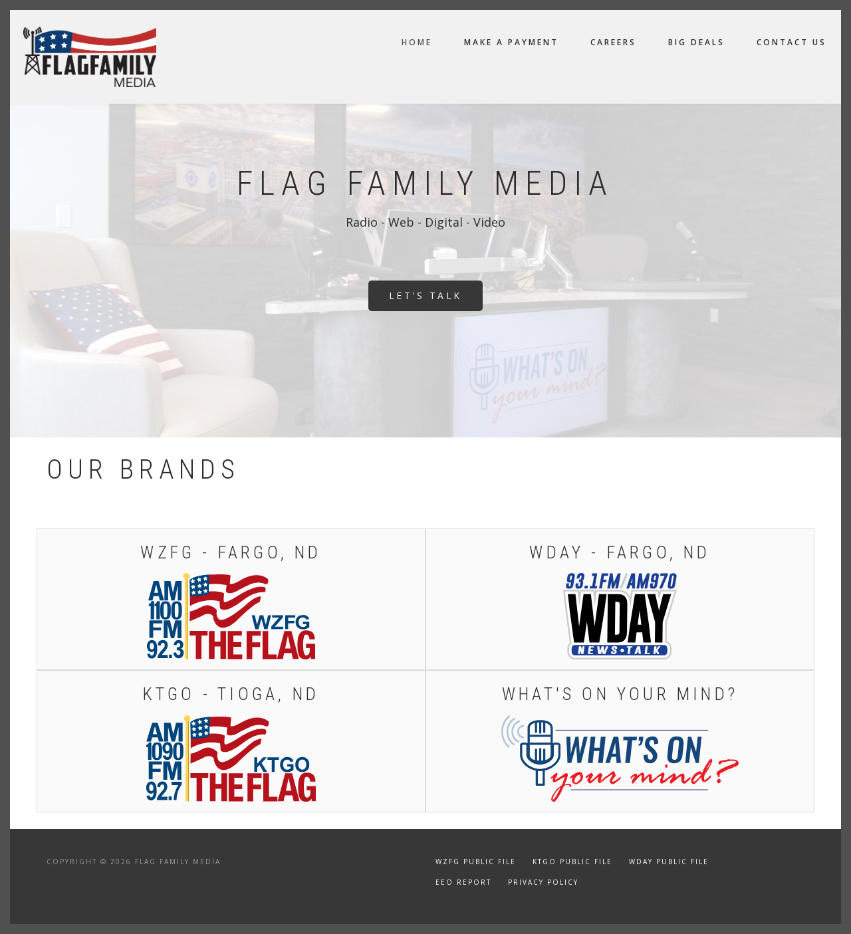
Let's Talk (425, 295)
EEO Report (463, 882)
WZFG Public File (475, 861)
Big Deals (696, 42)
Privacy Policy (543, 882)
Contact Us (791, 42)
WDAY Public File (669, 861)
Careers (613, 42)
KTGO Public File (572, 861)
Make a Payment (511, 42)
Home (417, 42)
